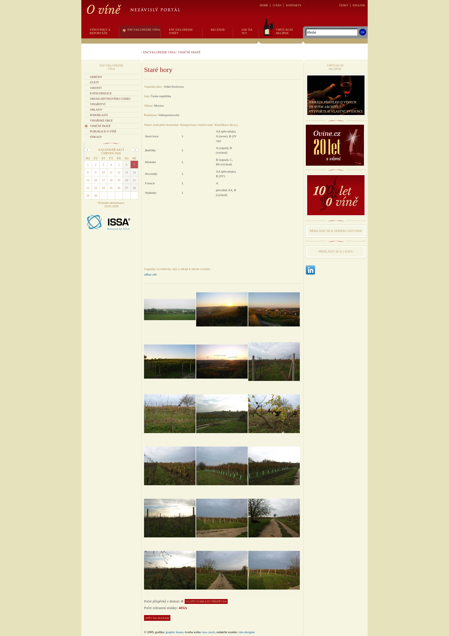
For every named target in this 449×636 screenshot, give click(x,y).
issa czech (208, 632)
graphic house (174, 632)
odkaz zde (150, 274)
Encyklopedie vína (159, 52)
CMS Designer (247, 632)
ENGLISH (358, 5)
